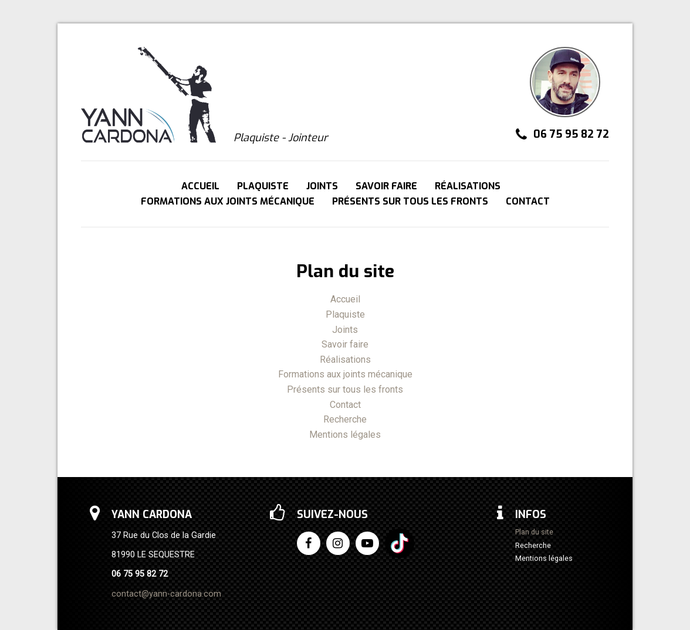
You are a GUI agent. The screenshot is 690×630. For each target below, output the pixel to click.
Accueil (200, 186)
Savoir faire (386, 186)
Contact (528, 201)
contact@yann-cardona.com (166, 594)
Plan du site (534, 532)
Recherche (345, 419)
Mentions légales (345, 434)
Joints (322, 186)
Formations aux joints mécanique (227, 201)
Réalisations (467, 186)
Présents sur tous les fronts (410, 201)
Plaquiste (263, 186)
